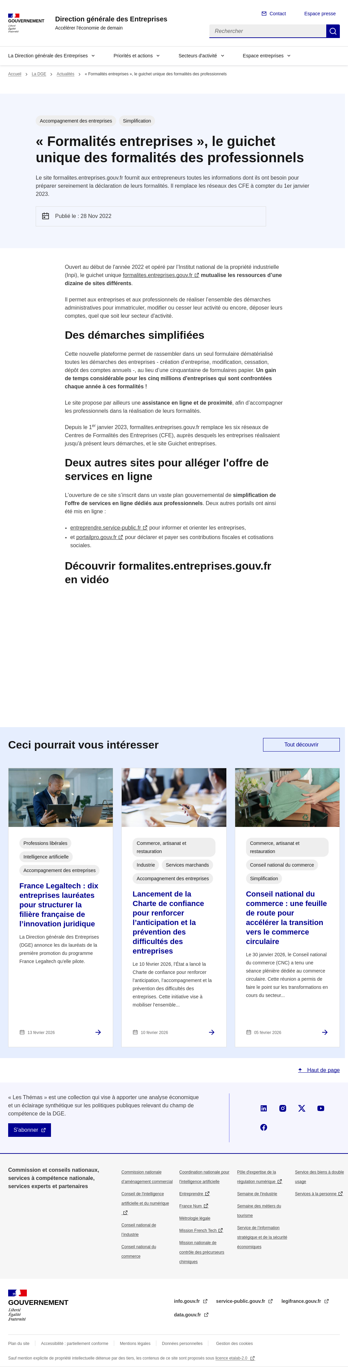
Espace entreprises (263, 55)
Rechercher (333, 31)
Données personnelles (182, 1343)
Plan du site (19, 1343)
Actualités (65, 74)
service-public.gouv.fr (241, 1301)
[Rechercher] (267, 31)
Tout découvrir (301, 744)
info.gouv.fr (187, 1301)
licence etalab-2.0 (231, 1358)
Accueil (14, 74)
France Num (190, 1206)
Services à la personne (315, 1193)
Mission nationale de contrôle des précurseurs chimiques (201, 1252)
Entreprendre (191, 1193)
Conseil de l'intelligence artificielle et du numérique (145, 1198)
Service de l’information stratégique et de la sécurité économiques (262, 1237)
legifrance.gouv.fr (301, 1301)
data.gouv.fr (188, 1314)
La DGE (39, 74)
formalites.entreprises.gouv (157, 275)
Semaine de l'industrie (257, 1193)
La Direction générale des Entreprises (48, 55)
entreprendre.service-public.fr (105, 528)
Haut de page (323, 1070)
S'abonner (26, 1130)
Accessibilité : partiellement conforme (74, 1343)
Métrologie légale (194, 1218)
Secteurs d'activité (197, 55)
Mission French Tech (198, 1230)
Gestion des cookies (234, 1343)
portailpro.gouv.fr (96, 537)
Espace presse (320, 13)
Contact (277, 13)
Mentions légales (135, 1343)
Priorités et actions (133, 55)
